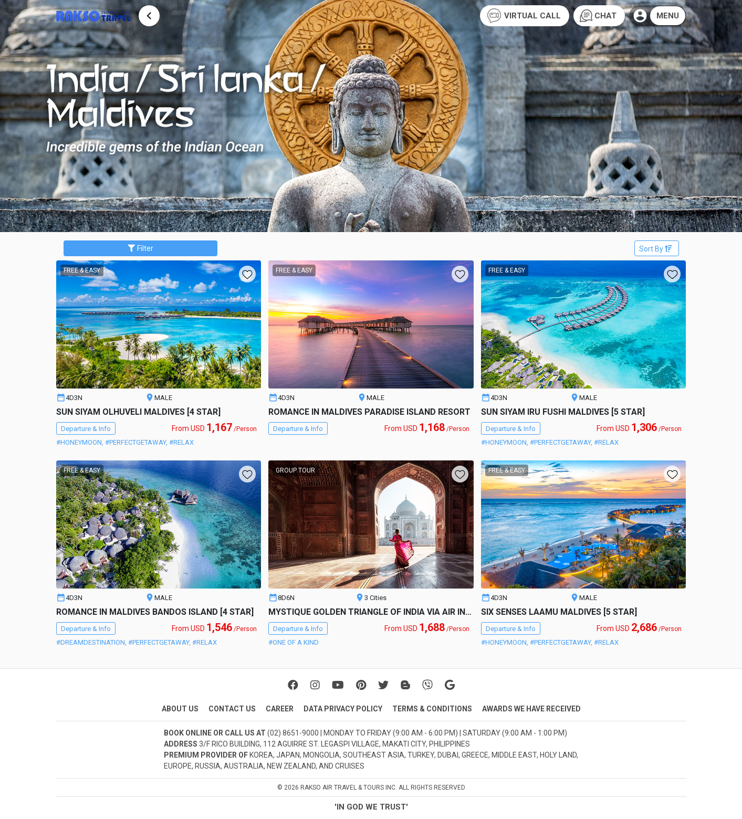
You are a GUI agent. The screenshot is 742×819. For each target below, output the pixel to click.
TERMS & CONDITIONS (432, 709)
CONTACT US (232, 709)
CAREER (280, 709)
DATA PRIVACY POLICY (343, 709)
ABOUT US (180, 709)
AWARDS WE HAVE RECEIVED (531, 709)
